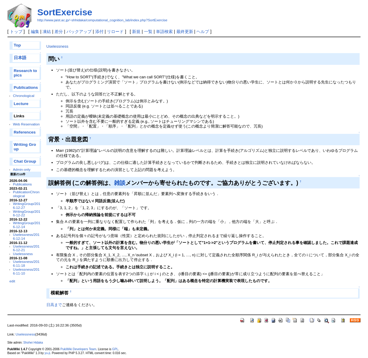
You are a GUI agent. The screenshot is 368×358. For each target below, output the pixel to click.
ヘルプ (202, 31)
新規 (136, 31)
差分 (58, 31)
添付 (99, 31)
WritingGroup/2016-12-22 (26, 213)
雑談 (119, 182)
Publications (26, 87)
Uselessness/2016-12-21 (26, 248)
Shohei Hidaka (33, 342)
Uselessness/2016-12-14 (26, 236)
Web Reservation (26, 124)
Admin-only (21, 169)
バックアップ (79, 31)
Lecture (21, 103)
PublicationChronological (26, 194)
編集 (35, 31)
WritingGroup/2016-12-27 (26, 205)
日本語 (20, 58)
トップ (16, 31)
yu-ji (47, 353)
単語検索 (164, 31)
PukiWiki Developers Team (78, 349)
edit (12, 281)
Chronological (23, 96)
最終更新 (184, 31)
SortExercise (64, 12)
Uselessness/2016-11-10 (26, 271)
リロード (115, 31)
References (25, 132)
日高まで (54, 304)
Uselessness (23, 254)
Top (17, 45)
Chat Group (25, 161)
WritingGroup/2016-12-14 (26, 225)
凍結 (47, 31)
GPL (115, 349)
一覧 (148, 31)
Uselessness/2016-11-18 (26, 263)
